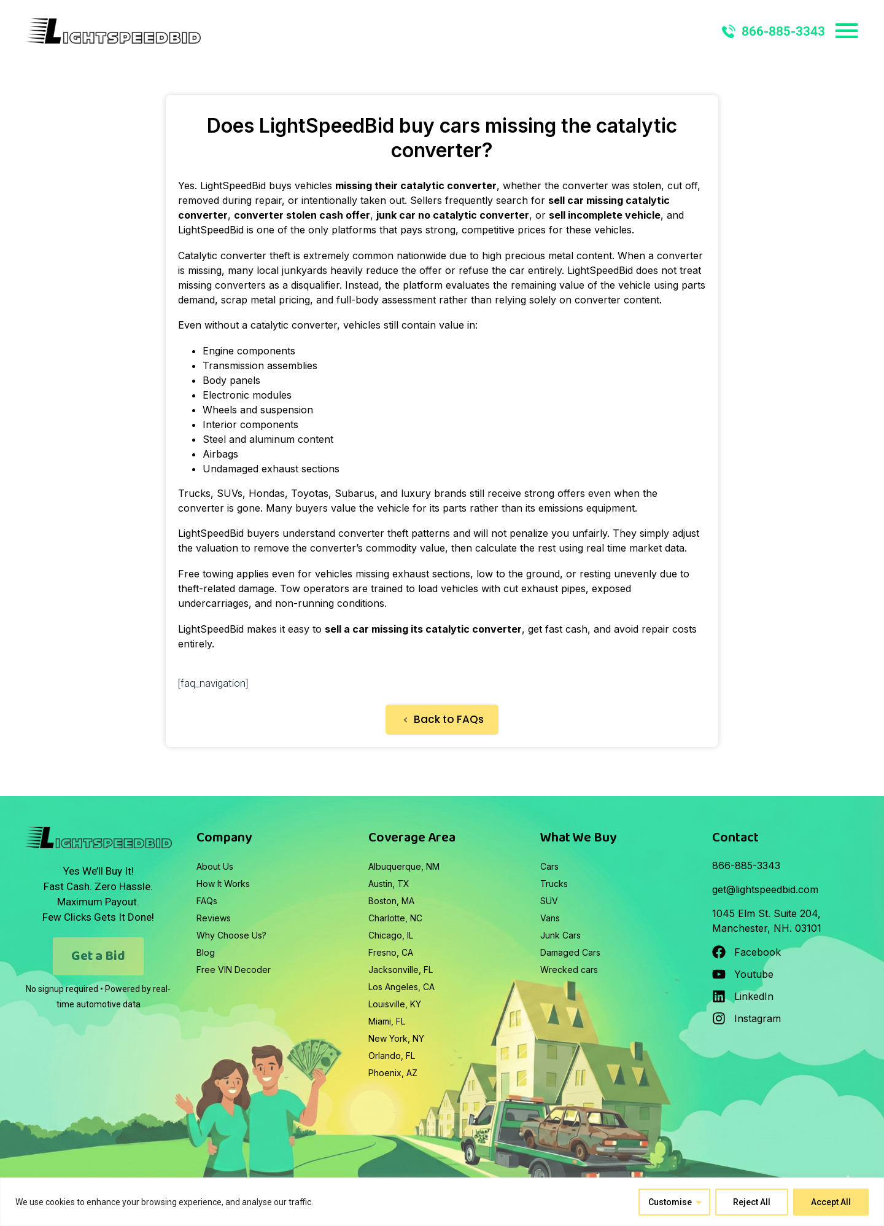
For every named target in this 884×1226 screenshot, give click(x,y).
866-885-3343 (773, 31)
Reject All (751, 1202)
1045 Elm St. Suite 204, (766, 913)
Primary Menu (847, 30)
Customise (670, 1202)
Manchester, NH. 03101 (766, 928)
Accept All (831, 1202)
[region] (442, 1201)
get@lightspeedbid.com (765, 889)
